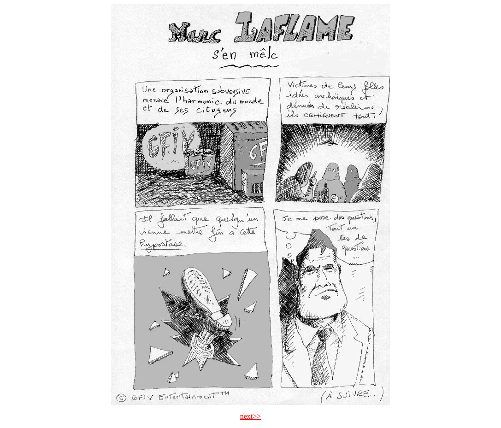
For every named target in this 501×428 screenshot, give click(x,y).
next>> (250, 416)
